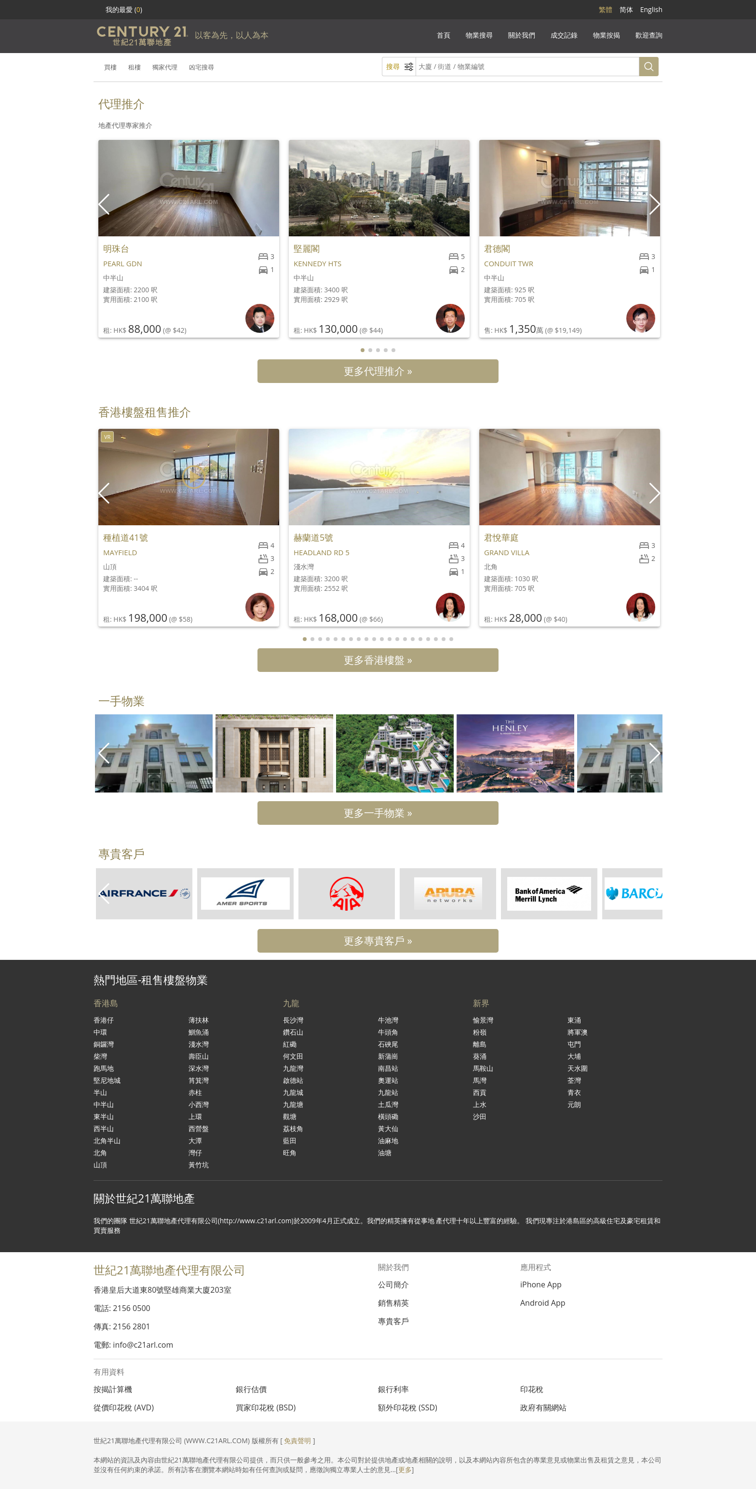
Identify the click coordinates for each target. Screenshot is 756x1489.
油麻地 (388, 1140)
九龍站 (388, 1092)
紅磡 (290, 1044)
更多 (405, 1469)
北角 (100, 1152)
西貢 (479, 1092)
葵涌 (479, 1056)
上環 (195, 1116)
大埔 (574, 1056)
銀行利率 (393, 1389)
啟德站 (293, 1080)
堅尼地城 (107, 1080)
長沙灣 (293, 1020)
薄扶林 (199, 1020)
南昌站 (388, 1068)
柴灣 (100, 1056)
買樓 (110, 67)
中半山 (104, 1104)
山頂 (100, 1164)
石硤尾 (388, 1044)
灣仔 (195, 1152)
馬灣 (479, 1080)
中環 (100, 1032)
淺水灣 (199, 1044)
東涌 (574, 1020)
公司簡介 (393, 1284)
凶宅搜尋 (201, 67)
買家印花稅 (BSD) (266, 1407)
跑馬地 (104, 1068)
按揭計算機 (113, 1389)
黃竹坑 (199, 1164)
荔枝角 (293, 1128)
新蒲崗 (388, 1056)
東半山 (104, 1116)
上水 (479, 1104)
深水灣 (199, 1068)
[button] (655, 204)
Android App (543, 1303)
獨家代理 (164, 67)
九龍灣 (293, 1068)
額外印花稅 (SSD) (407, 1407)
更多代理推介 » (378, 371)
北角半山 (107, 1140)
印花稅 (531, 1389)
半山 (100, 1092)
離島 (479, 1044)
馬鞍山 (483, 1068)
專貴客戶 (393, 1321)
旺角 (290, 1152)
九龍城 (293, 1092)
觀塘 (290, 1116)
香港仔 (104, 1020)
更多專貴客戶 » (378, 940)
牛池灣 (388, 1020)
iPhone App (541, 1284)
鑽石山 (293, 1032)
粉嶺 (479, 1032)
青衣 (574, 1092)
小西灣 (199, 1104)
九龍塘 (293, 1104)
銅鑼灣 (104, 1044)
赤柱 (195, 1092)
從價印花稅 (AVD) (124, 1407)
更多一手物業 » (378, 813)
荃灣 (574, 1080)
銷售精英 (393, 1303)
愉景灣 (483, 1020)
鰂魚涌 (199, 1032)
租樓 (134, 67)
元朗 (574, 1104)
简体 (626, 9)
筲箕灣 (199, 1080)
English (651, 9)
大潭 (195, 1140)
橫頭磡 (388, 1116)
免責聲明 (297, 1440)
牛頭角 (388, 1032)
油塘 (385, 1152)
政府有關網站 (543, 1407)
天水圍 (577, 1068)
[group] (154, 753)
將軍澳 (577, 1032)
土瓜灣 (388, 1104)
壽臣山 (199, 1056)
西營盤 (199, 1128)
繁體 (605, 9)
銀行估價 (251, 1389)
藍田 (290, 1140)
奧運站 (388, 1080)
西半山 (104, 1128)
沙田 (479, 1116)
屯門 (574, 1044)
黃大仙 (388, 1128)
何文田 (293, 1056)
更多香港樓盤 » (378, 660)
